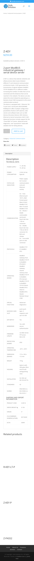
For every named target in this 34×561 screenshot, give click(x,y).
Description (8, 153)
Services (12, 549)
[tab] (17, 153)
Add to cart (18, 131)
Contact (19, 549)
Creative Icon (20, 556)
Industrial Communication (15, 13)
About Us (15, 547)
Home (5, 13)
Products (23, 547)
